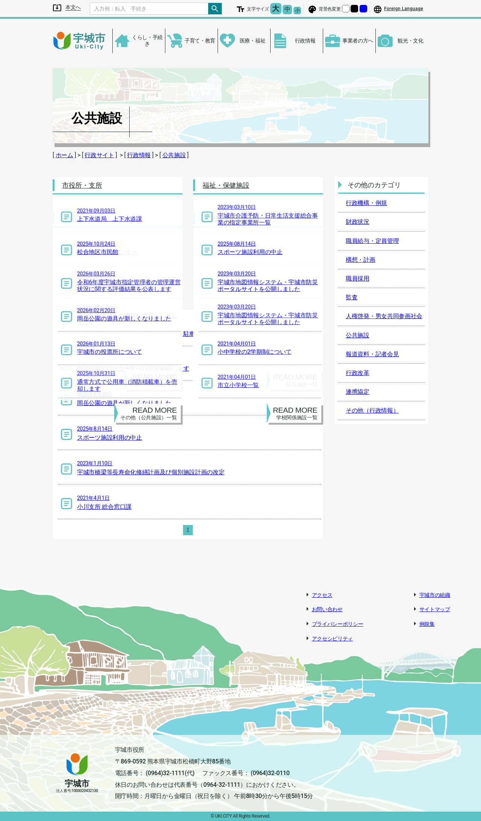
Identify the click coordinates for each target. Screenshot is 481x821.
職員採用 (357, 278)
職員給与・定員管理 (372, 240)
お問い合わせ (327, 609)
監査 (351, 297)
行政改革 (357, 372)
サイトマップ (434, 609)
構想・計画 (360, 259)
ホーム (64, 155)
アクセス (322, 595)
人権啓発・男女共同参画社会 (384, 316)
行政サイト (99, 155)
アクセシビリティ (332, 639)
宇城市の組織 (434, 595)
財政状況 (357, 221)
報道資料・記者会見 (372, 354)
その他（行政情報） (372, 410)
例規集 (427, 624)
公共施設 (174, 155)
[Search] (149, 8)
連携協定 (357, 391)
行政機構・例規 (366, 202)
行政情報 (139, 155)
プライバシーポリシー (337, 624)
